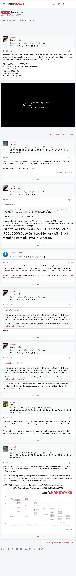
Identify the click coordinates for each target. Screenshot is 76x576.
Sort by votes (68, 134)
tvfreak (5, 15)
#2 (72, 157)
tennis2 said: (9, 205)
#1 (72, 51)
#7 (72, 418)
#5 (72, 305)
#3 (72, 200)
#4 (72, 262)
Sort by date (54, 134)
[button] (3, 4)
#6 (72, 358)
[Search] (73, 4)
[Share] (69, 51)
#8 (72, 463)
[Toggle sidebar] (68, 4)
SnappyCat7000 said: (12, 310)
